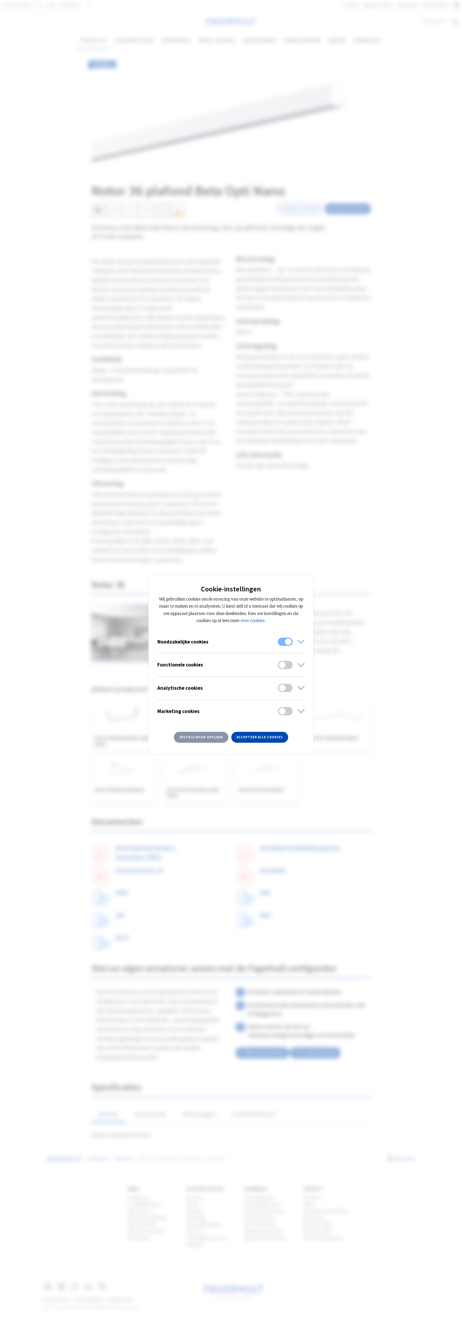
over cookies (253, 620)
